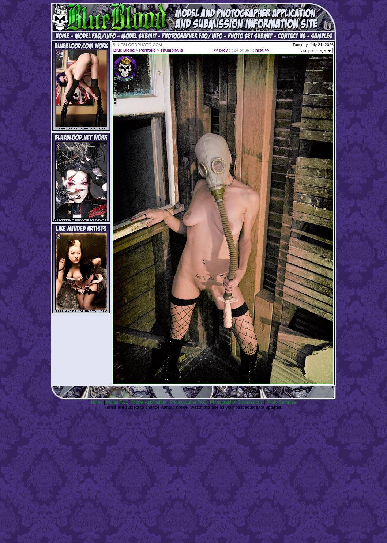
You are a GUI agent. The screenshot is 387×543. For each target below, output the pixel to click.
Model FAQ (117, 402)
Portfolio (147, 50)
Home (97, 402)
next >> (262, 50)
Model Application (149, 402)
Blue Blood (124, 50)
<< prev (221, 50)
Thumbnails (171, 50)
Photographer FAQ (188, 402)
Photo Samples (281, 402)
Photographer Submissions (236, 402)
